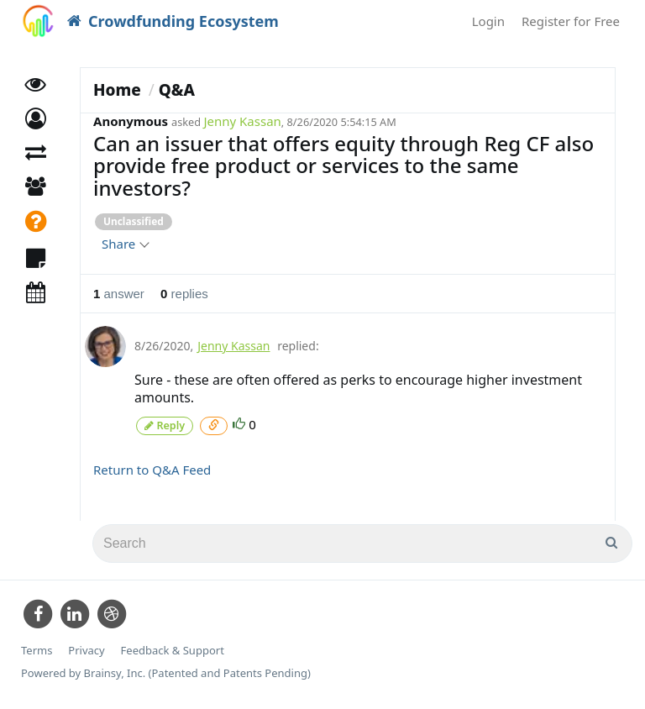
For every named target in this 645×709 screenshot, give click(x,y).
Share (125, 243)
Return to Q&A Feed (152, 468)
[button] (36, 124)
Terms (36, 650)
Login (488, 21)
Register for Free (571, 21)
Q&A (177, 90)
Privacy (86, 650)
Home (117, 90)
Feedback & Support (172, 650)
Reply (164, 425)
